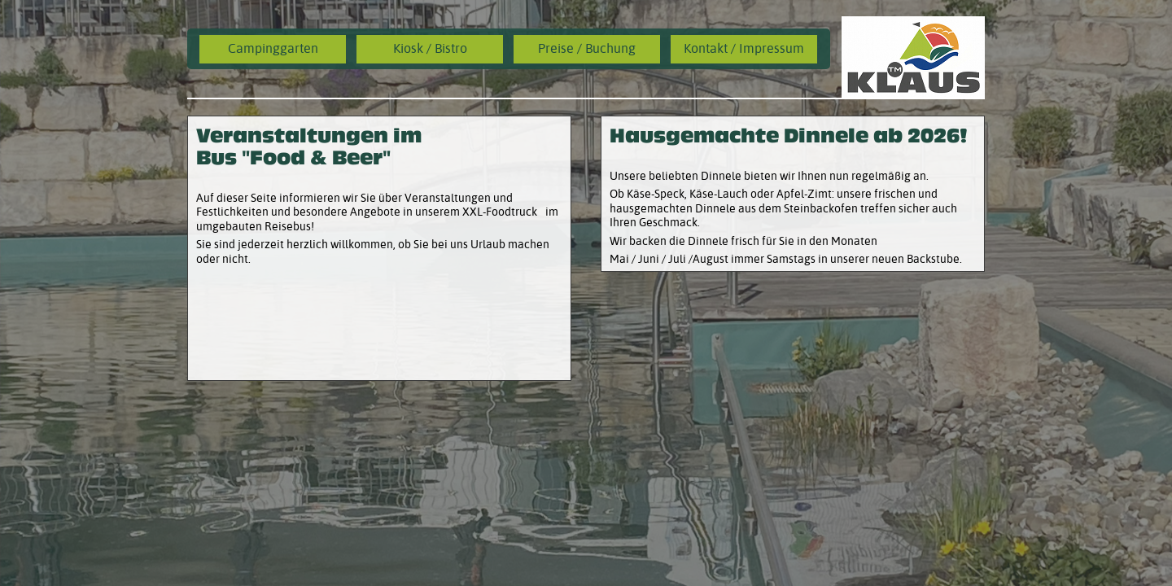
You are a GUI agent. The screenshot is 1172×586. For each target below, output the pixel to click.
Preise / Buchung (587, 48)
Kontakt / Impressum (744, 48)
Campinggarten (273, 48)
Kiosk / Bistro (430, 48)
